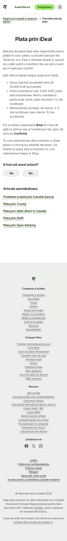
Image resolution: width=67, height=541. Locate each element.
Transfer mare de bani (33, 355)
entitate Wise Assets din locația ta (33, 522)
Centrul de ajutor (33, 321)
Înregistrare (45, 7)
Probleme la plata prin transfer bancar (28, 197)
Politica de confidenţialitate (33, 464)
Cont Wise (33, 347)
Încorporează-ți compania (33, 423)
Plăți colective (34, 378)
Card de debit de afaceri (33, 374)
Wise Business (33, 370)
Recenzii (33, 325)
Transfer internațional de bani (33, 343)
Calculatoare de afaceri (33, 431)
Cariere (33, 306)
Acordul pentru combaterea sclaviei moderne (33, 479)
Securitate (33, 298)
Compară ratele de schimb (33, 419)
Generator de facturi (33, 427)
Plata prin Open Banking (19, 225)
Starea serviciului (33, 310)
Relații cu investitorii (33, 314)
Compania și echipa (33, 294)
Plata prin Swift (13, 218)
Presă (33, 302)
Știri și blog (33, 392)
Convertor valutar (33, 400)
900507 (38, 507)
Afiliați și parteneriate (33, 317)
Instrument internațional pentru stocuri (34, 404)
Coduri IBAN (33, 412)
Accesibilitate (33, 329)
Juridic (33, 460)
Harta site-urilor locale (33, 475)
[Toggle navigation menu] (59, 7)
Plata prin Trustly (14, 204)
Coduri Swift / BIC (33, 408)
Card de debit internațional (33, 351)
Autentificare (22, 7)
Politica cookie (33, 468)
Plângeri (33, 471)
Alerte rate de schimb (33, 415)
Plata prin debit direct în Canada (24, 211)
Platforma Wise (33, 367)
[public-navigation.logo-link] (33, 279)
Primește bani (33, 359)
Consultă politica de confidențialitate (33, 396)
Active (33, 363)
